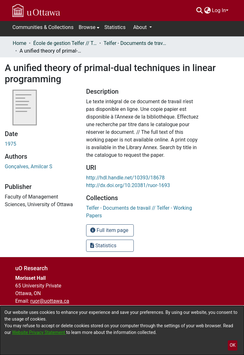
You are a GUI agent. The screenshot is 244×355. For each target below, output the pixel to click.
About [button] (140, 27)
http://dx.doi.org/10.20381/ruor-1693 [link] (128, 185)
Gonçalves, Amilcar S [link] (28, 166)
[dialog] (122, 330)
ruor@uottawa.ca (49, 301)
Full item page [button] (109, 230)
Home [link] (19, 43)
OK (232, 345)
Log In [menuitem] (219, 10)
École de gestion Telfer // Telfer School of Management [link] (65, 43)
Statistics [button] (103, 246)
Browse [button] (86, 27)
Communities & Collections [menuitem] (42, 27)
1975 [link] (10, 144)
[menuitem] (207, 10)
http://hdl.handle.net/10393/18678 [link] (125, 178)
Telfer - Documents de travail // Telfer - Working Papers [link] (135, 43)
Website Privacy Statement (39, 332)
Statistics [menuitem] (115, 27)
